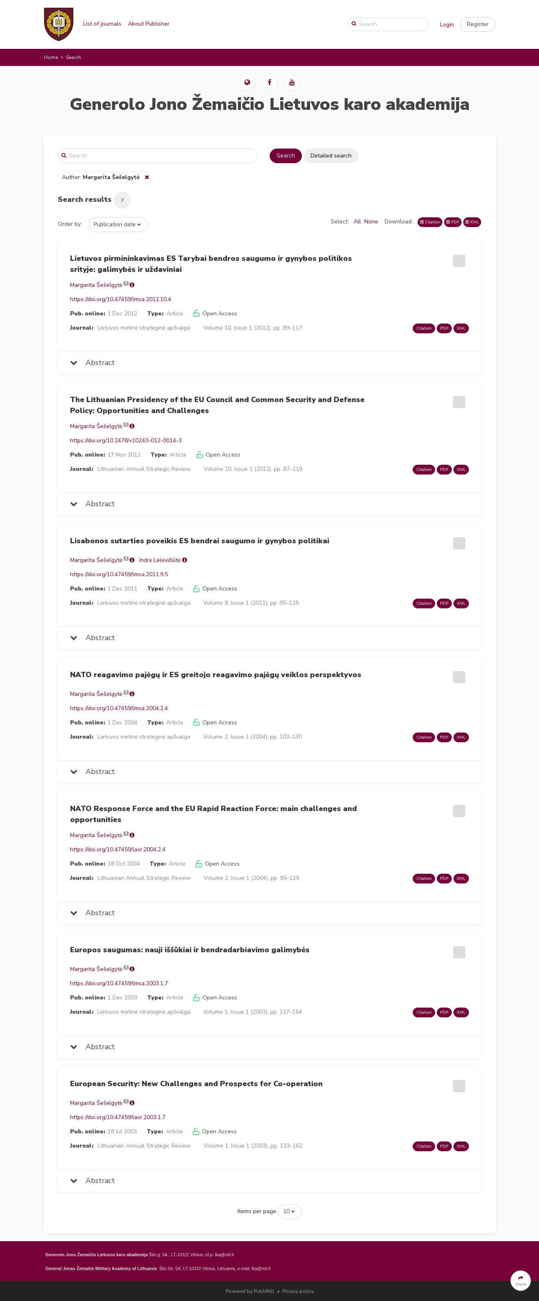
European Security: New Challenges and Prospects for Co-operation (196, 1084)
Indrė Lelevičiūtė (159, 560)
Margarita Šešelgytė (96, 285)
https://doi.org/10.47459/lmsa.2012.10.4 (120, 299)
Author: (101, 177)
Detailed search (331, 156)
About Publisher (148, 24)
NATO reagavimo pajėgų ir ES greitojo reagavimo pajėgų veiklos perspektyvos (215, 675)
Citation (430, 222)
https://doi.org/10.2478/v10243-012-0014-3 (126, 440)
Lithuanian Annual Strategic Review (144, 469)
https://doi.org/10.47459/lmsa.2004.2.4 (119, 708)
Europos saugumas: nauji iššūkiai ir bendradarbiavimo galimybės (190, 950)
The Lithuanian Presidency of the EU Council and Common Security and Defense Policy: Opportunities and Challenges (217, 405)
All (357, 221)
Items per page (257, 1211)
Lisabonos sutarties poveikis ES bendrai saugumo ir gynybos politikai (199, 541)
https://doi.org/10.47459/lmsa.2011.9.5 (119, 574)
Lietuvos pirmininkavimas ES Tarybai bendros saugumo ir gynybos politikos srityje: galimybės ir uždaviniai (211, 264)
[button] (477, 24)
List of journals (102, 24)
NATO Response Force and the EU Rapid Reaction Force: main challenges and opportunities (213, 814)
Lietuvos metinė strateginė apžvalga (143, 328)
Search (286, 156)
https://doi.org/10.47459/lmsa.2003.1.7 (119, 983)
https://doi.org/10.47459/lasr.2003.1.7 (117, 1117)
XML (472, 222)
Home (51, 57)
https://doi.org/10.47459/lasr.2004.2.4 (117, 849)
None (371, 221)
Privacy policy (298, 1291)
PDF (453, 222)
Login (447, 24)
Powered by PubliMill (250, 1291)
